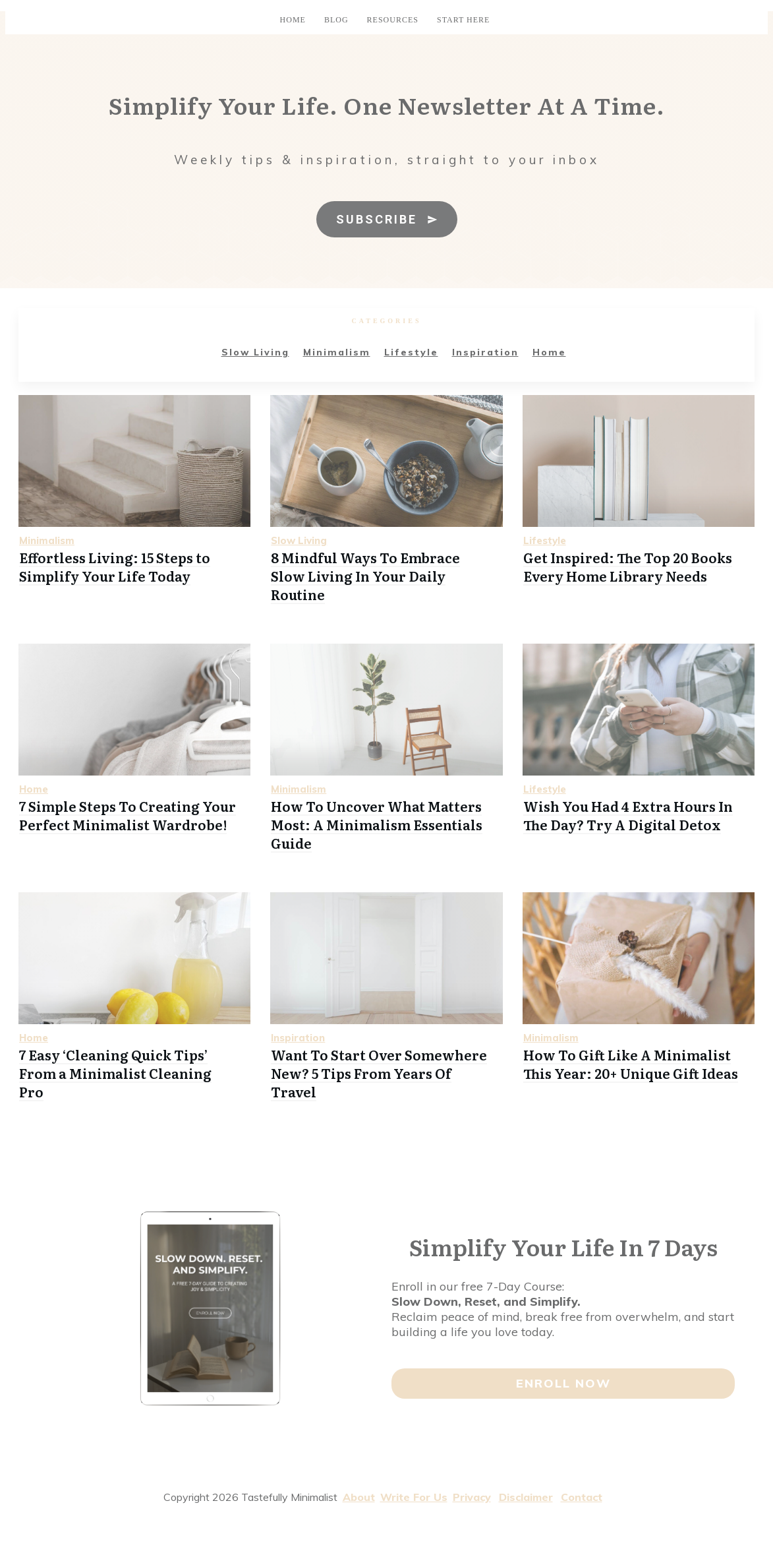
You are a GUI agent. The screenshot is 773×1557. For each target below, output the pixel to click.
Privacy (472, 1497)
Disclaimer (526, 1497)
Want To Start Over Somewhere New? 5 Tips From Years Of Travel (379, 1073)
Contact (581, 1497)
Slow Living (255, 352)
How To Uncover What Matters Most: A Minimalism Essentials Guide (376, 824)
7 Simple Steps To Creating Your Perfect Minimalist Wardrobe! (127, 815)
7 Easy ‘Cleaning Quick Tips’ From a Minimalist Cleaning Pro (115, 1073)
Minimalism (336, 352)
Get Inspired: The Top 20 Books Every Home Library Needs (627, 566)
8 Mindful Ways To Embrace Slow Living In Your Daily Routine (365, 575)
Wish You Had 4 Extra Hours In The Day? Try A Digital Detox (628, 815)
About (359, 1497)
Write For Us (413, 1497)
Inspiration (485, 352)
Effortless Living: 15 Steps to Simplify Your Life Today (114, 566)
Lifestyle (411, 352)
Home (549, 352)
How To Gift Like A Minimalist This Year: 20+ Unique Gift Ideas (630, 1064)
